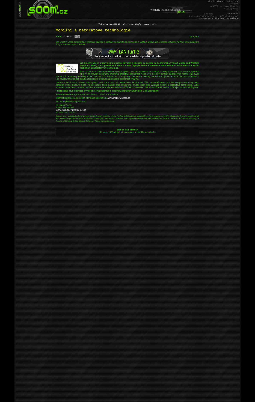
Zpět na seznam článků (109, 24)
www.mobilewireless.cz (119, 98)
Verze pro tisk (150, 24)
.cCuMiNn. (68, 36)
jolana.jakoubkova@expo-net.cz (71, 110)
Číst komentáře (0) (132, 24)
